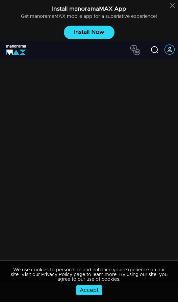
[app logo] (18, 50)
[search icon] (154, 50)
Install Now (89, 32)
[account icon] (169, 50)
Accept (89, 290)
